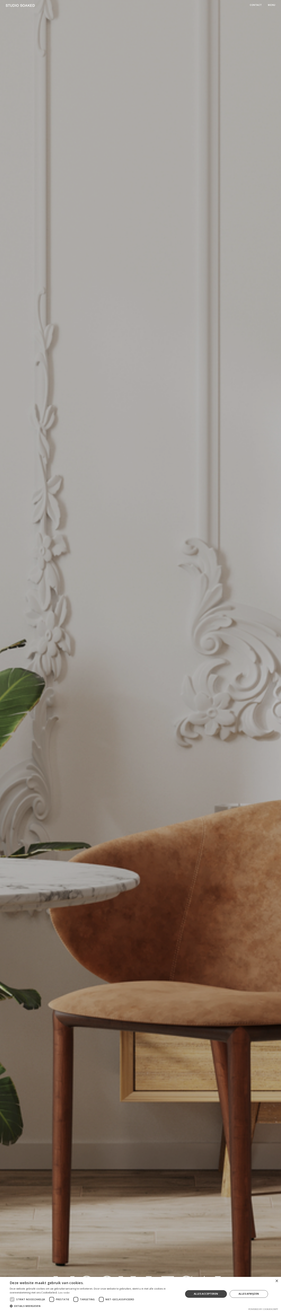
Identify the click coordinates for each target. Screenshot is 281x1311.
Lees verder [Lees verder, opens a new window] (64, 1292)
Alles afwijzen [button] (249, 1293)
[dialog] (140, 1294)
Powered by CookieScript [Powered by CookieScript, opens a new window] (263, 1309)
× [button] (276, 1281)
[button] (94, 1306)
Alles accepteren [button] (206, 1293)
